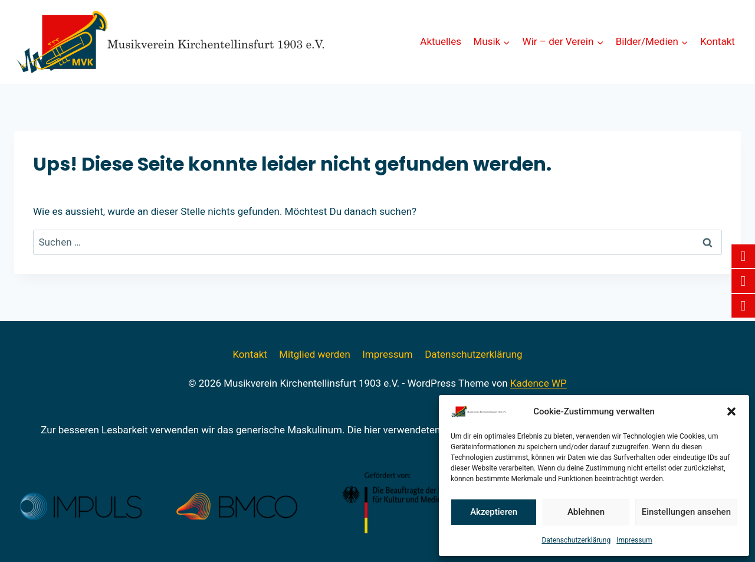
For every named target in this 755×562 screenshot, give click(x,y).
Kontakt (717, 41)
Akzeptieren (493, 512)
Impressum (634, 540)
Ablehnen (586, 512)
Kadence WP (538, 383)
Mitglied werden (314, 354)
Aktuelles (440, 41)
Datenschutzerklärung (575, 540)
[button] (731, 411)
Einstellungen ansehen (686, 512)
